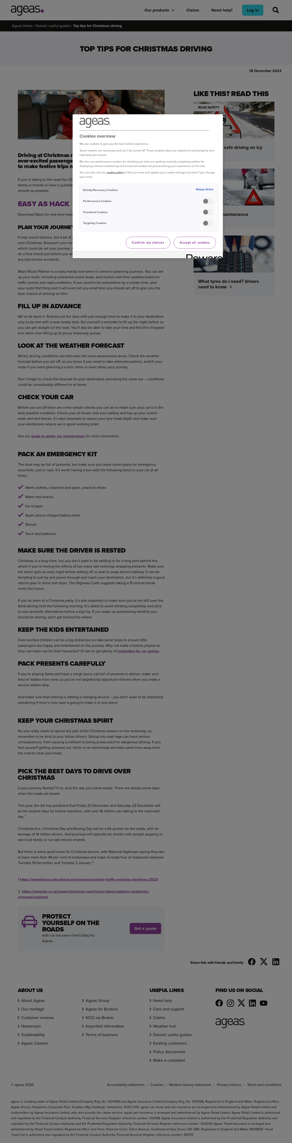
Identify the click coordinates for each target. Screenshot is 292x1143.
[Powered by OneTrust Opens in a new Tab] (203, 255)
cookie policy (115, 172)
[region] (148, 186)
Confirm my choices (148, 242)
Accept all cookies (195, 242)
